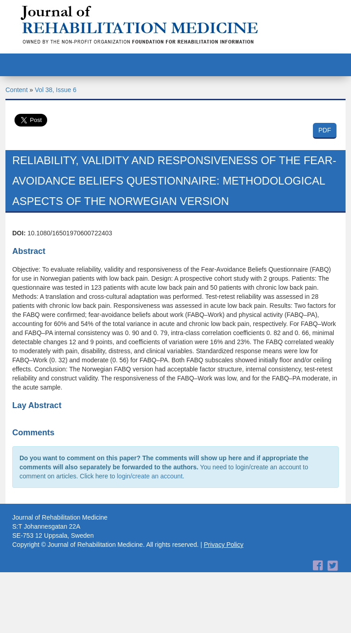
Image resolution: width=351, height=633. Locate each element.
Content (16, 89)
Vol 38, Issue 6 (56, 89)
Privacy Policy (224, 544)
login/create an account (150, 476)
